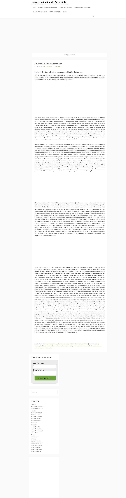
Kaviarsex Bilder (73, 344)
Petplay (33, 435)
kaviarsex (75, 346)
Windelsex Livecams (36, 449)
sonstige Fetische (36, 441)
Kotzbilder (33, 423)
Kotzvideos (34, 425)
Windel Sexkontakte (36, 445)
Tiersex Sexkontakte (36, 443)
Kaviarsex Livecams (36, 416)
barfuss (97, 344)
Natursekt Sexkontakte (37, 431)
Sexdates (41, 348)
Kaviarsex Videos (83, 344)
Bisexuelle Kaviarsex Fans (38, 406)
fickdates (37, 346)
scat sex (99, 346)
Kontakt (65, 12)
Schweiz (33, 439)
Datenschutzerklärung (66, 8)
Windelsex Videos (36, 451)
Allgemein (33, 404)
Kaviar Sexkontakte (63, 344)
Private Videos (35, 437)
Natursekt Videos (35, 433)
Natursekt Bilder (35, 427)
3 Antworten (49, 348)
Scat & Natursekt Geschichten (82, 8)
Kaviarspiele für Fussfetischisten (48, 64)
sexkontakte (58, 67)
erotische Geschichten (51, 344)
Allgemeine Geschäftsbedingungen (47, 8)
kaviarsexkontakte (84, 346)
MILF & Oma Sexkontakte (40, 12)
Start (34, 8)
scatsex (37, 348)
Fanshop (33, 410)
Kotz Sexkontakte (36, 421)
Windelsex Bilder (35, 447)
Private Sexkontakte (54, 12)
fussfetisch (43, 346)
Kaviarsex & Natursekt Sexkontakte (49, 2)
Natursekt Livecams (36, 429)
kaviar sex (58, 346)
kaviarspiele (92, 346)
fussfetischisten (51, 346)
